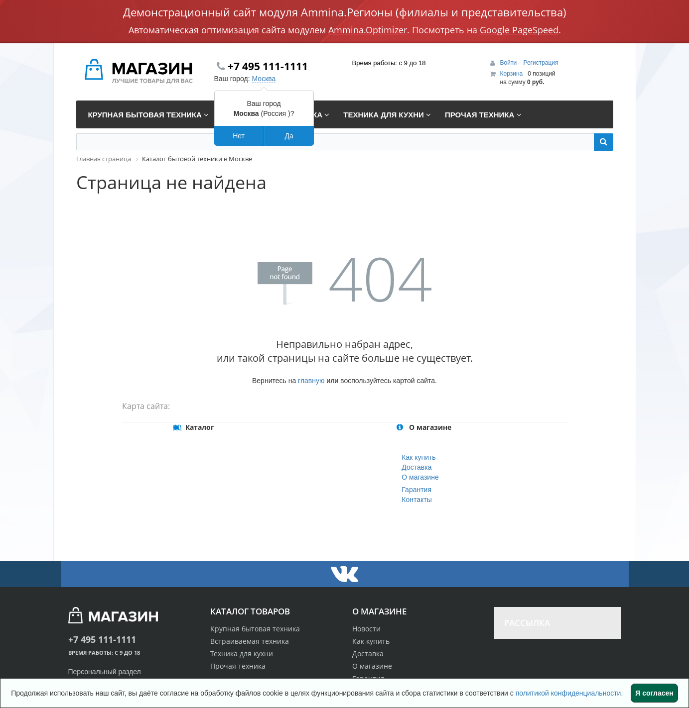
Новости (366, 628)
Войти (509, 62)
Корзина (511, 73)
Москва (264, 79)
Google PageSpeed (519, 30)
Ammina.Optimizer (367, 30)
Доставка (416, 467)
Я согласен (654, 693)
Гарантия (416, 490)
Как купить (418, 457)
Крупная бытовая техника (255, 628)
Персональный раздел (104, 672)
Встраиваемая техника (249, 641)
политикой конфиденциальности (568, 693)
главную (311, 381)
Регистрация (540, 62)
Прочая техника (238, 666)
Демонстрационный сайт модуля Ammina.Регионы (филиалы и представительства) (344, 11)
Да (288, 136)
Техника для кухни (241, 653)
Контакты (416, 500)
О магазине (420, 477)
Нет (239, 136)
